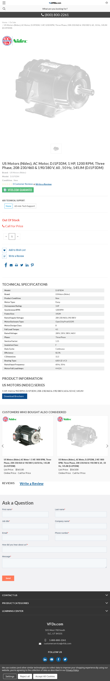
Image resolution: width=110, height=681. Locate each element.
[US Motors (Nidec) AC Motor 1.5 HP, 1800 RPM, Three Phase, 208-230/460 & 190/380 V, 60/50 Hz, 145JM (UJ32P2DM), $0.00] (28, 436)
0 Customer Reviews (23, 183)
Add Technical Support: (14, 200)
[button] (42, 184)
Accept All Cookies (45, 676)
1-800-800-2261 (57, 640)
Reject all (25, 676)
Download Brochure (14, 396)
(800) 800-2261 (55, 15)
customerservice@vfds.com (57, 643)
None (8, 206)
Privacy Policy (72, 670)
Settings (10, 676)
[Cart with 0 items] (106, 2)
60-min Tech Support (24, 206)
